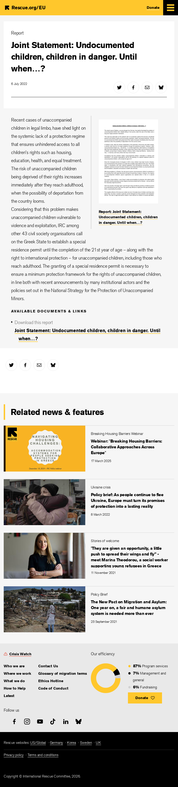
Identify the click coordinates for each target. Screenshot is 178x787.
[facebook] (133, 87)
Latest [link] (9, 696)
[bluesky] (161, 87)
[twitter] (119, 87)
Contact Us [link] (48, 666)
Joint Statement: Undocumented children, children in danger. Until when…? (74, 56)
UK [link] (98, 742)
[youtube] (40, 722)
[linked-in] (66, 722)
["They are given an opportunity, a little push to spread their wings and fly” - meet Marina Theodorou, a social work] (89, 556)
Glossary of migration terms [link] (62, 673)
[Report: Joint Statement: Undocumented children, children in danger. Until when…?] (128, 172)
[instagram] (27, 722)
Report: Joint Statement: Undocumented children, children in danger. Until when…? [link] (128, 217)
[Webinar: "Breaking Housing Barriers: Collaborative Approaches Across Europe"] (89, 448)
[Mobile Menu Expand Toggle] (170, 7)
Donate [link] (153, 7)
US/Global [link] (38, 742)
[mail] (147, 87)
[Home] (24, 7)
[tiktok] (53, 722)
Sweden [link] (86, 742)
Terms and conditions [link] (43, 755)
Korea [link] (71, 742)
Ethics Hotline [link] (50, 681)
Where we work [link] (17, 673)
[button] (145, 697)
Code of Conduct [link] (53, 688)
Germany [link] (56, 742)
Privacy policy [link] (14, 755)
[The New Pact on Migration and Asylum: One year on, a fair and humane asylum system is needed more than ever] (89, 609)
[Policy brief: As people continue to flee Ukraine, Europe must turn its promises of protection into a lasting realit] (89, 502)
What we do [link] (14, 681)
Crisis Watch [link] (20, 654)
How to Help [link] (15, 688)
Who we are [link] (14, 666)
